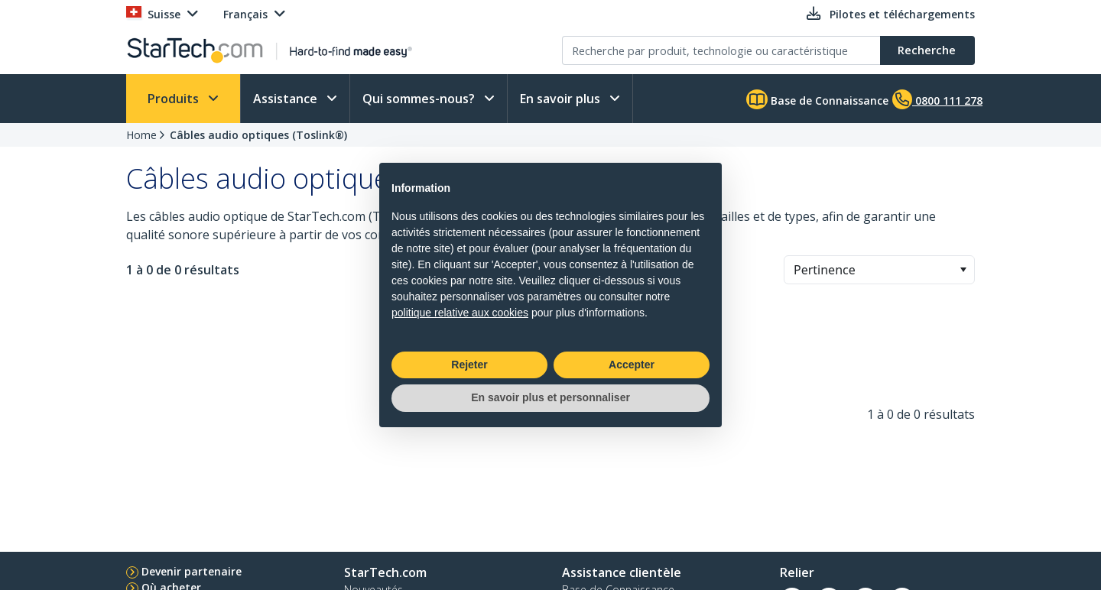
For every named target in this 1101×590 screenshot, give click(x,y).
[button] (963, 270)
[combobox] (879, 269)
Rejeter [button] (469, 364)
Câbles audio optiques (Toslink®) (258, 135)
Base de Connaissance (817, 99)
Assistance (286, 98)
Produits (175, 98)
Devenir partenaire (191, 571)
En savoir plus (561, 98)
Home (141, 135)
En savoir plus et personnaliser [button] (550, 397)
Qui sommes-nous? (420, 98)
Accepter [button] (631, 364)
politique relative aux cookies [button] (459, 312)
